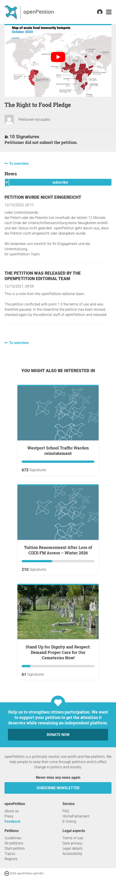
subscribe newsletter (58, 788)
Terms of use (73, 838)
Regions (11, 859)
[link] (108, 12)
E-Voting (69, 821)
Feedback (13, 821)
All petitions (14, 843)
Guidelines (13, 838)
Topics (10, 853)
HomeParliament (76, 816)
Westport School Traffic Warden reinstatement (58, 450)
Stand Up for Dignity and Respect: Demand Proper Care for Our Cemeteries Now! (58, 652)
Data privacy (72, 843)
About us (12, 811)
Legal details (73, 848)
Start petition (15, 848)
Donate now (58, 734)
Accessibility (72, 853)
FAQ (66, 811)
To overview (19, 163)
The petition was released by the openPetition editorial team (43, 276)
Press (9, 816)
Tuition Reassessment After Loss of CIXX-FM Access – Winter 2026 (58, 550)
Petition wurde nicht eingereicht (43, 197)
